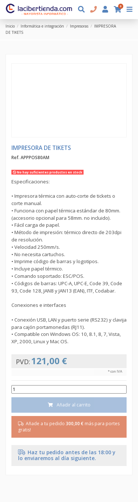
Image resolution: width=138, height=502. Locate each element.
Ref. (15, 158)
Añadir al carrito (69, 405)
